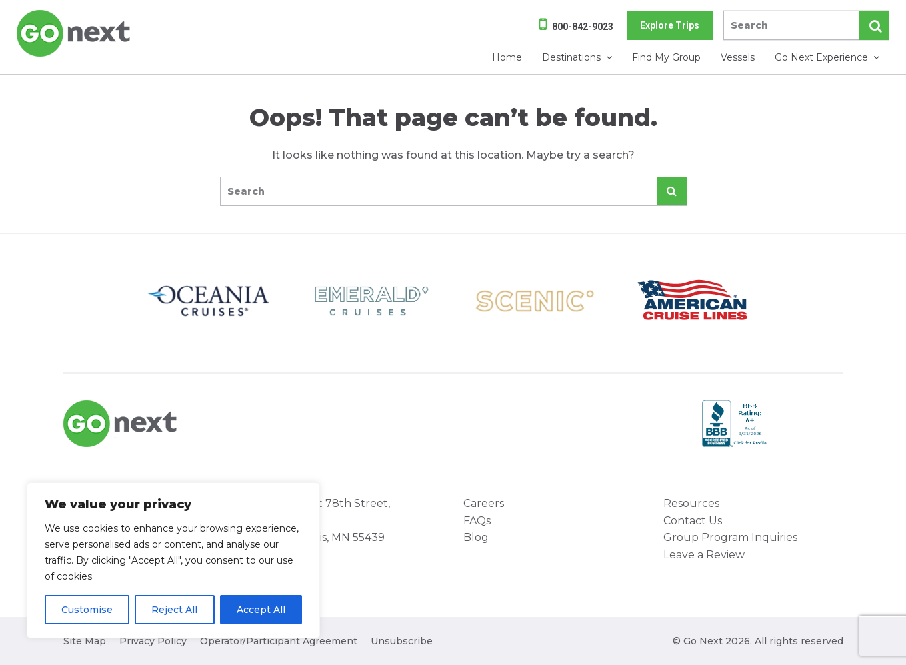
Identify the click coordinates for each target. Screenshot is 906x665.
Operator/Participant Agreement (278, 641)
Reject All (174, 610)
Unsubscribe (402, 641)
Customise (87, 610)
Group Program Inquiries (730, 537)
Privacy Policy (153, 641)
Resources (691, 503)
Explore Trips (669, 25)
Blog (476, 537)
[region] (173, 560)
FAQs (477, 520)
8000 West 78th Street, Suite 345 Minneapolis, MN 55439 (326, 520)
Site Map (84, 641)
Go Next (74, 33)
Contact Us (692, 520)
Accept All (261, 610)
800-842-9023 (582, 26)
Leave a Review (704, 554)
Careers (483, 503)
